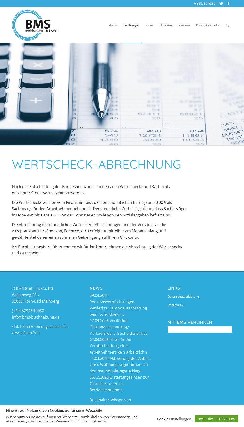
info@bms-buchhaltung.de (36, 317)
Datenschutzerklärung (183, 296)
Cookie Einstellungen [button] (174, 419)
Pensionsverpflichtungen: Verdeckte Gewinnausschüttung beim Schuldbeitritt (118, 308)
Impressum (176, 305)
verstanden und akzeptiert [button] (216, 419)
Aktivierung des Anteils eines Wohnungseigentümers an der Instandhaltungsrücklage (120, 365)
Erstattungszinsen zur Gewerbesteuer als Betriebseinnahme (119, 383)
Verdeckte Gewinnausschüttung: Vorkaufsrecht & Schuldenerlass (118, 327)
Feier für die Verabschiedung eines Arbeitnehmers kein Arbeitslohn (118, 346)
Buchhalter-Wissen (106, 399)
